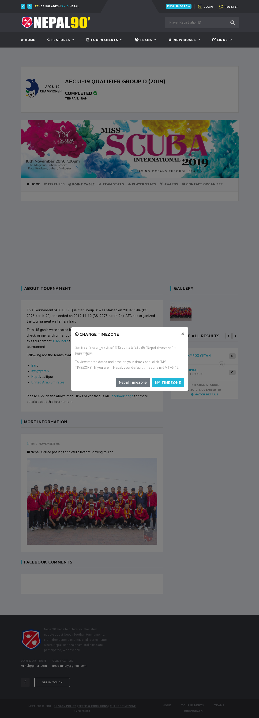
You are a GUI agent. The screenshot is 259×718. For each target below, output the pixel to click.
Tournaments (102, 40)
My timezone (168, 382)
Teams (143, 40)
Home (28, 40)
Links (220, 40)
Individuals (182, 40)
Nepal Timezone (133, 382)
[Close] (182, 333)
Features (58, 40)
